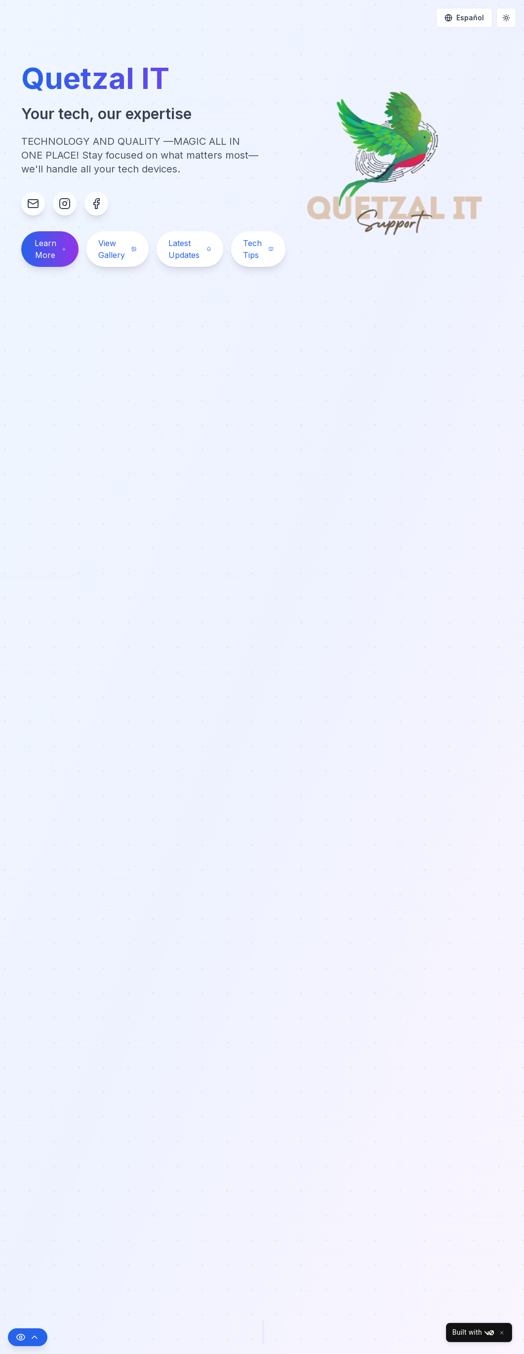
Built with (473, 1333)
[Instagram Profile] (65, 203)
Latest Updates (189, 249)
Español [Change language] (464, 17)
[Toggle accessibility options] (27, 1337)
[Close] (502, 1333)
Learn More (51, 249)
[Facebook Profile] (96, 203)
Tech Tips (258, 249)
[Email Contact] (33, 203)
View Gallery (117, 249)
